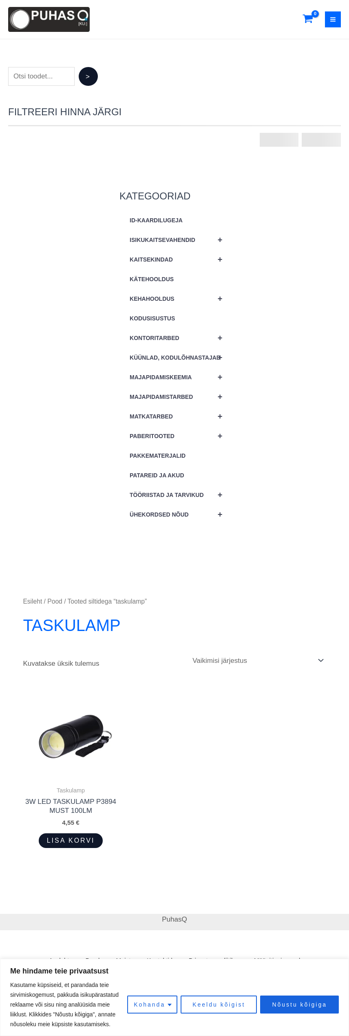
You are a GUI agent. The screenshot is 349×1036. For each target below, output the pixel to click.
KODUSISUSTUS (152, 318)
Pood (54, 601)
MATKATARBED (180, 416)
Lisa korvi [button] (71, 840)
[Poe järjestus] (257, 660)
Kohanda (149, 1004)
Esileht (32, 601)
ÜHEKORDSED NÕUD (180, 514)
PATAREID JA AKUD (157, 475)
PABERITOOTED (180, 436)
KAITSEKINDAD (180, 259)
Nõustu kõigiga (299, 1004)
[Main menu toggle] (333, 19)
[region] (174, 997)
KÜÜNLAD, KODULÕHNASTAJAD (180, 357)
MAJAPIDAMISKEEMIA (180, 377)
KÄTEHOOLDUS (152, 279)
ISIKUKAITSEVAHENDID (180, 240)
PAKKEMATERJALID (158, 455)
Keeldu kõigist (218, 1004)
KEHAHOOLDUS (180, 299)
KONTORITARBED (180, 338)
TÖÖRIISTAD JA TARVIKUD (180, 495)
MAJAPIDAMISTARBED (180, 397)
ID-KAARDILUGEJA (156, 220)
